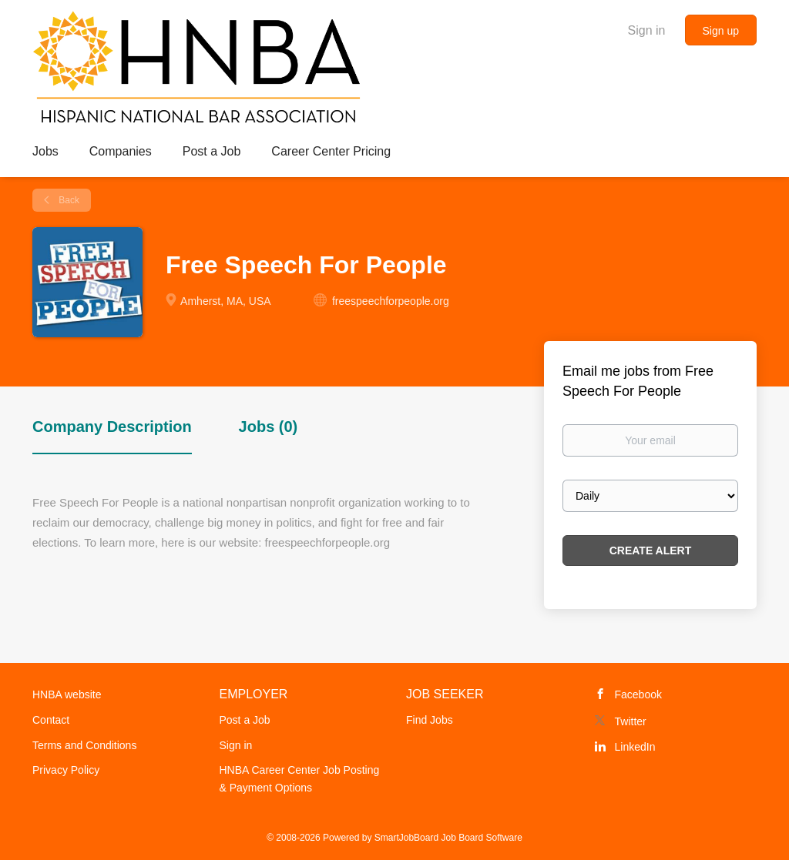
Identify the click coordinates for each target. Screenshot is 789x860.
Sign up (721, 31)
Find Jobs (429, 720)
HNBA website (66, 694)
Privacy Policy (65, 770)
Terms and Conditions (84, 745)
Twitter (630, 721)
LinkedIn (635, 747)
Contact (50, 720)
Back (67, 200)
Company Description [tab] (112, 426)
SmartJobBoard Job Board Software (448, 837)
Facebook (638, 694)
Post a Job (245, 720)
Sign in (647, 30)
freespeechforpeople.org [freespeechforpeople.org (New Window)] (390, 301)
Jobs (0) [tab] (268, 426)
